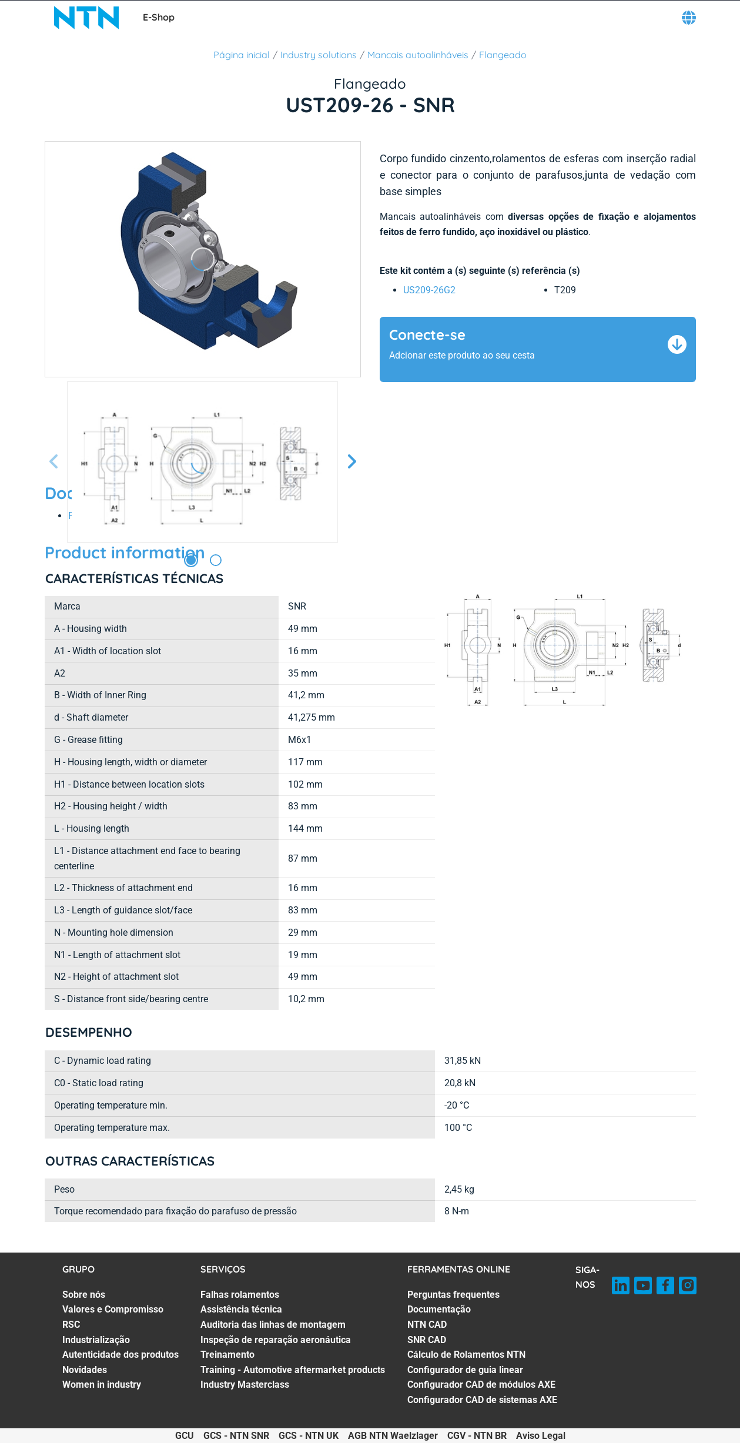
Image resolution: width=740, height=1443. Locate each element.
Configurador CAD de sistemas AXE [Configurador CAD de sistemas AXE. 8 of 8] (482, 1399)
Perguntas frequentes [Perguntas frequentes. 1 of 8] (453, 1294)
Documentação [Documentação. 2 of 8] (439, 1309)
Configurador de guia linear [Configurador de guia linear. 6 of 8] (465, 1369)
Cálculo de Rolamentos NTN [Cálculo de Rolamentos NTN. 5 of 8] (466, 1354)
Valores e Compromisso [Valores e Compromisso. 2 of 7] (112, 1309)
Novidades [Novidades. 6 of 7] (84, 1369)
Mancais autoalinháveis (417, 55)
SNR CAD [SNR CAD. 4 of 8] (426, 1339)
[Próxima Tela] (351, 462)
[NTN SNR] (86, 17)
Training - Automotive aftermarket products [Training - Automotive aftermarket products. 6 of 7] (292, 1369)
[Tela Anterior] (54, 462)
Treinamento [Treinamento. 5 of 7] (227, 1354)
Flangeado (503, 55)
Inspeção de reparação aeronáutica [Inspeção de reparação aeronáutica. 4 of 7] (275, 1339)
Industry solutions (318, 55)
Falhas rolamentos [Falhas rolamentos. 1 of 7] (239, 1294)
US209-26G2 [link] (429, 290)
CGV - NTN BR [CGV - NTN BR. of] (477, 1435)
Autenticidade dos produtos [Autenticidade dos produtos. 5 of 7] (120, 1354)
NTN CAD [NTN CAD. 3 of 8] (427, 1324)
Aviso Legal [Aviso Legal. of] (540, 1435)
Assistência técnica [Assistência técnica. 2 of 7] (241, 1309)
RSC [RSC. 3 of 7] (71, 1324)
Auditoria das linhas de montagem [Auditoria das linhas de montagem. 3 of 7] (273, 1324)
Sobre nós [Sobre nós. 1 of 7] (83, 1294)
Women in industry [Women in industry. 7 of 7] (101, 1384)
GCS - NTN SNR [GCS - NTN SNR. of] (236, 1435)
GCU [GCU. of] (184, 1435)
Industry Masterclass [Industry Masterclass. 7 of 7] (244, 1384)
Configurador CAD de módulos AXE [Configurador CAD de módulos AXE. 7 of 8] (481, 1384)
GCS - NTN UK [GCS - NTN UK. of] (309, 1435)
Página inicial (241, 55)
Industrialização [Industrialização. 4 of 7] (96, 1339)
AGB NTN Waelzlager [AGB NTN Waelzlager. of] (393, 1435)
